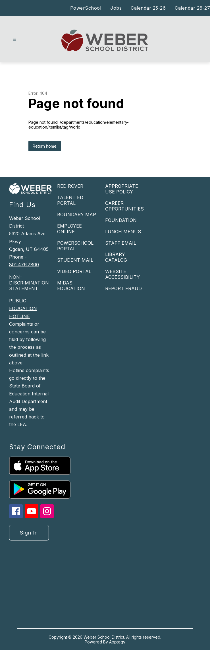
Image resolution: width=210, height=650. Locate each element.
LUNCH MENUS (123, 231)
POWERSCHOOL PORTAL (75, 245)
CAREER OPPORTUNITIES (124, 206)
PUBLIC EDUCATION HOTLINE (23, 308)
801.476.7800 (24, 264)
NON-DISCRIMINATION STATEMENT (29, 282)
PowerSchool (85, 8)
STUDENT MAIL (75, 260)
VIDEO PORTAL (74, 271)
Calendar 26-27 (192, 8)
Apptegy (117, 641)
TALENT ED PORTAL (70, 200)
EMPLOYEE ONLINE (69, 228)
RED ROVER (70, 186)
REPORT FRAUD (123, 288)
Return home (45, 146)
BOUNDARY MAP (76, 214)
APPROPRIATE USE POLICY (121, 189)
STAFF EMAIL (120, 243)
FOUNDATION (121, 220)
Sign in (29, 533)
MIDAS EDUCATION (71, 285)
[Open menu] (14, 39)
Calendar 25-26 (148, 8)
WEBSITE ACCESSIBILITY (122, 274)
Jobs (116, 8)
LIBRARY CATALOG (116, 257)
